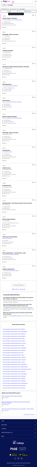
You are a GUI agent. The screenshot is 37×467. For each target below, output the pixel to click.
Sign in (24, 309)
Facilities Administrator (8, 269)
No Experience (6, 150)
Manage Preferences (11, 463)
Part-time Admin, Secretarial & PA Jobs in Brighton (14, 336)
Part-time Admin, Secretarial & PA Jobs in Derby (13, 345)
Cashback (8, 35)
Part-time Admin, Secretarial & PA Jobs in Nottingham (15, 373)
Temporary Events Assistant (9, 237)
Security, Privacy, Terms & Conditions (23, 463)
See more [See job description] (4, 27)
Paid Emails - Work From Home (10, 34)
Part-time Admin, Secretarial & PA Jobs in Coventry (14, 343)
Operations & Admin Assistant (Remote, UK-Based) (15, 66)
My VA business (9, 68)
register (29, 309)
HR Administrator (7, 84)
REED (18, 436)
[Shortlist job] (33, 15)
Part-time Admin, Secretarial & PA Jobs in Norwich (14, 371)
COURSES (18, 428)
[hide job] (35, 15)
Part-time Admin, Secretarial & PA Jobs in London (14, 362)
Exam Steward (6, 100)
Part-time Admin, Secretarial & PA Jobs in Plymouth (14, 376)
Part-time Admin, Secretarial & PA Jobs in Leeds (13, 355)
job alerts (9, 307)
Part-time (4, 9)
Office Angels (9, 238)
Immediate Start (6, 185)
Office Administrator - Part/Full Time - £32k (14, 253)
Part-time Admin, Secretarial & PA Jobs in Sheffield (14, 381)
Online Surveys (6, 168)
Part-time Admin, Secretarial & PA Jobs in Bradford (14, 334)
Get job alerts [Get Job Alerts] (27, 11)
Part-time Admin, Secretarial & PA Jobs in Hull (13, 352)
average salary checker (15, 315)
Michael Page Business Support (12, 270)
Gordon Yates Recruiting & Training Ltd (14, 101)
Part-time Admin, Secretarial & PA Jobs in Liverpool (14, 359)
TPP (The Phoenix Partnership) (12, 254)
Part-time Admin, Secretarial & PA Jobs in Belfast (14, 329)
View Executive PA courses (30, 414)
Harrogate (22, 9)
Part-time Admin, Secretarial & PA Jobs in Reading (14, 378)
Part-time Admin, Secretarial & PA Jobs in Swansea (14, 385)
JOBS (18, 421)
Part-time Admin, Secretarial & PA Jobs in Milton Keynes (15, 366)
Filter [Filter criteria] (9, 11)
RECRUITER (18, 424)
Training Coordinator (7, 50)
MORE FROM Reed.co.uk (18, 432)
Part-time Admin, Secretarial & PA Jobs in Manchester (15, 364)
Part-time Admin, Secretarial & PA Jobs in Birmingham (15, 331)
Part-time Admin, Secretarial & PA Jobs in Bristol (13, 338)
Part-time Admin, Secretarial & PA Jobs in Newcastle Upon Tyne (17, 369)
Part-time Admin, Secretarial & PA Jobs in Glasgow (14, 350)
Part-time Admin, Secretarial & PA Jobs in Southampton (15, 383)
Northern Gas (8, 52)
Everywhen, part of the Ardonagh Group (14, 19)
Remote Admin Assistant (8, 219)
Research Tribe (9, 134)
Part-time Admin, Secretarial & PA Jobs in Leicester (14, 357)
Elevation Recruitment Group (12, 85)
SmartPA (7, 220)
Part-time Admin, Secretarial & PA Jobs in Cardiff (14, 341)
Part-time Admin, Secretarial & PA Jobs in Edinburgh (14, 348)
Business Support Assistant (10, 18)
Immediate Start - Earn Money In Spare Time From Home (17, 203)
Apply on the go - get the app (18, 289)
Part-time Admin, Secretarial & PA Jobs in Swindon (14, 388)
